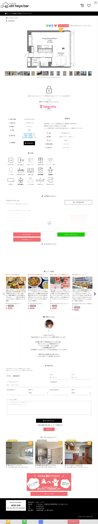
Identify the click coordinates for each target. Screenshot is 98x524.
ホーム (8, 13)
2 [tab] (49, 312)
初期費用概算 (29, 143)
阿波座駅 (30, 133)
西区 (19, 13)
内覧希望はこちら (27, 239)
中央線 (25, 133)
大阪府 (14, 13)
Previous (3, 292)
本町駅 (30, 135)
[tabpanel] (16, 291)
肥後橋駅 (30, 137)
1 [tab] (46, 312)
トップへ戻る (49, 494)
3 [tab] (52, 312)
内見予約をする (73, 521)
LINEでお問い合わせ (71, 234)
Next (94, 292)
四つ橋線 (24, 137)
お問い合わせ (27, 234)
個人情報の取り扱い (49, 420)
